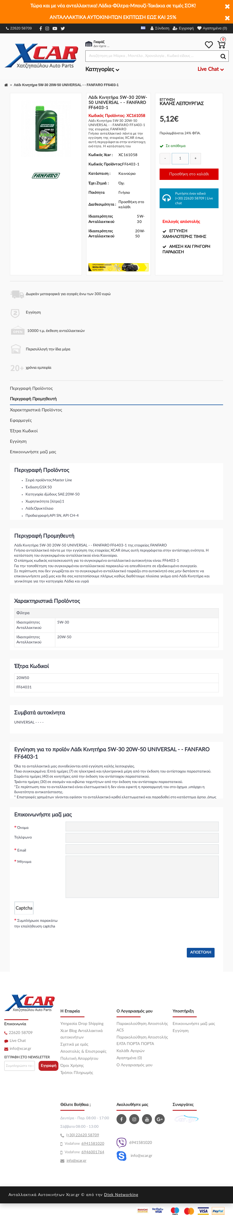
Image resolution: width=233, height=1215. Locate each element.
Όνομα (23, 828)
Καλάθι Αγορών (130, 1051)
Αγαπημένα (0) (129, 1058)
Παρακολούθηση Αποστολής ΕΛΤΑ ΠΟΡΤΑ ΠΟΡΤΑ (142, 1040)
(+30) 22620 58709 (189, 198)
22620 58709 (19, 28)
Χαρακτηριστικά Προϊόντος (36, 410)
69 (84, 1144)
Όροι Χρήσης (72, 1066)
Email (21, 850)
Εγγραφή (48, 1066)
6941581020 (134, 1143)
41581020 (95, 1144)
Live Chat (18, 1041)
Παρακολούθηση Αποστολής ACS (142, 1027)
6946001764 (93, 1152)
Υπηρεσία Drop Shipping (81, 1024)
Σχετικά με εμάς (74, 1044)
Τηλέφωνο (23, 837)
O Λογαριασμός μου (134, 1065)
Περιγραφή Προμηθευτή (33, 399)
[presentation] (108, 925)
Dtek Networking (121, 1195)
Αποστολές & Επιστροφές (83, 1052)
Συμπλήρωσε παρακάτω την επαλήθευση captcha (36, 923)
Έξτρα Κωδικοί (24, 431)
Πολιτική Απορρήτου (79, 1059)
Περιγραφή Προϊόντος (31, 388)
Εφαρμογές (21, 420)
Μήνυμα (24, 862)
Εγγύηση (18, 441)
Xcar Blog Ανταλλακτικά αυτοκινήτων (81, 1034)
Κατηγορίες (102, 69)
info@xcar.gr (20, 1049)
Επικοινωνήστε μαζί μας (33, 452)
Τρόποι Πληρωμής (76, 1073)
